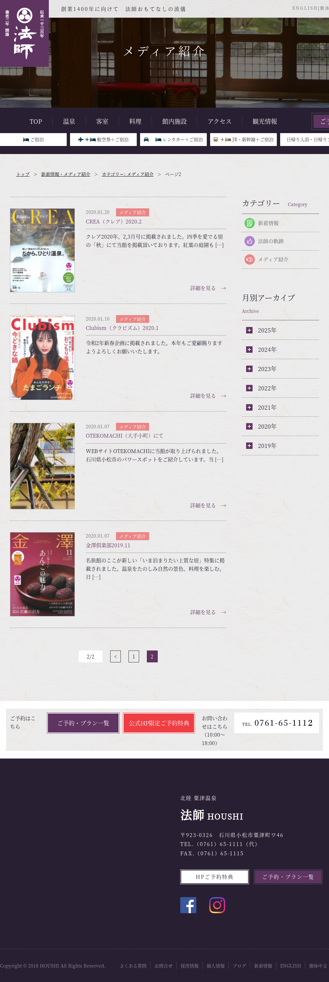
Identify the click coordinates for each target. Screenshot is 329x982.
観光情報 (265, 121)
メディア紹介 (273, 259)
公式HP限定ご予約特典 (159, 723)
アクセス (220, 121)
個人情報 (216, 965)
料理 (135, 121)
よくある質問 (133, 965)
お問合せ (164, 965)
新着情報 (268, 223)
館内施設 (174, 121)
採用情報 (190, 965)
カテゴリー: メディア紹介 (128, 174)
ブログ (239, 965)
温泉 (69, 121)
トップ (23, 174)
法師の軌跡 (271, 241)
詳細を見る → (208, 288)
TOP (36, 121)
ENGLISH (305, 8)
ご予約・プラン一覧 (83, 723)
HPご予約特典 (215, 876)
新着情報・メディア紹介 (65, 174)
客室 (102, 121)
